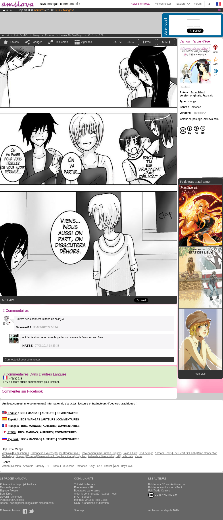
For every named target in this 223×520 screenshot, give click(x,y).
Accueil (5, 35)
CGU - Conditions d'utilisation (91, 503)
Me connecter (163, 3)
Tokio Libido (130, 453)
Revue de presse (10, 487)
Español (10, 419)
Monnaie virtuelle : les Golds (91, 499)
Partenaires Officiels (12, 499)
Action (6, 466)
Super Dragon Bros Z (67, 453)
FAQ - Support (82, 496)
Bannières (6, 493)
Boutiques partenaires (87, 490)
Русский (10, 439)
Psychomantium (91, 453)
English (9, 413)
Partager (37, 42)
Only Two (81, 456)
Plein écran (61, 42)
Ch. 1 (91, 35)
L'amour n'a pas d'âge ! (71, 35)
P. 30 (100, 35)
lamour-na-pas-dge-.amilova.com (199, 119)
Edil (117, 456)
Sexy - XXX (95, 466)
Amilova (7, 453)
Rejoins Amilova (140, 3)
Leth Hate (127, 456)
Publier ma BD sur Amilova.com (167, 484)
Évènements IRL (84, 487)
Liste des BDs (21, 35)
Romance (50, 35)
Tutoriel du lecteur (84, 484)
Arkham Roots (163, 453)
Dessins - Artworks (22, 466)
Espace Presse (9, 490)
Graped (20, 456)
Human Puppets (111, 453)
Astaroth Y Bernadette (101, 456)
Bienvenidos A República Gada (55, 456)
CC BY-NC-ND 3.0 (162, 495)
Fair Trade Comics (159, 490)
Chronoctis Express (42, 453)
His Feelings (146, 453)
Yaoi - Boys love (123, 466)
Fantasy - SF (42, 466)
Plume (138, 456)
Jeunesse (68, 466)
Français (12, 378)
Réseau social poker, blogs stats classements (27, 503)
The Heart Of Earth (184, 453)
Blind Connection (207, 453)
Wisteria (31, 456)
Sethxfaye (8, 456)
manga (36, 35)
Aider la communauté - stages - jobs (95, 493)
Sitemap (79, 510)
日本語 (9, 432)
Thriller (108, 466)
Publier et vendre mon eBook (165, 487)
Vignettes (86, 42)
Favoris (14, 42)
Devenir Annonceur (11, 496)
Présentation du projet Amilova (18, 484)
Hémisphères (21, 453)
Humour (56, 466)
